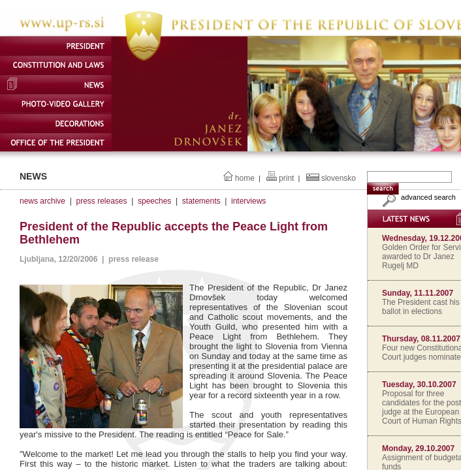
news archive (42, 201)
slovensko (338, 178)
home (245, 178)
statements (201, 201)
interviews (248, 201)
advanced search (417, 197)
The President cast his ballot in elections (421, 307)
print (286, 178)
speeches (154, 201)
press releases (101, 201)
